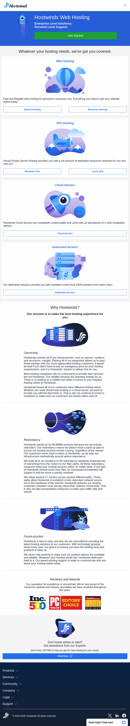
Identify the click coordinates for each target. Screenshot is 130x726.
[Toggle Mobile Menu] (125, 5)
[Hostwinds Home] (6, 715)
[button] (107, 721)
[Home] (15, 5)
